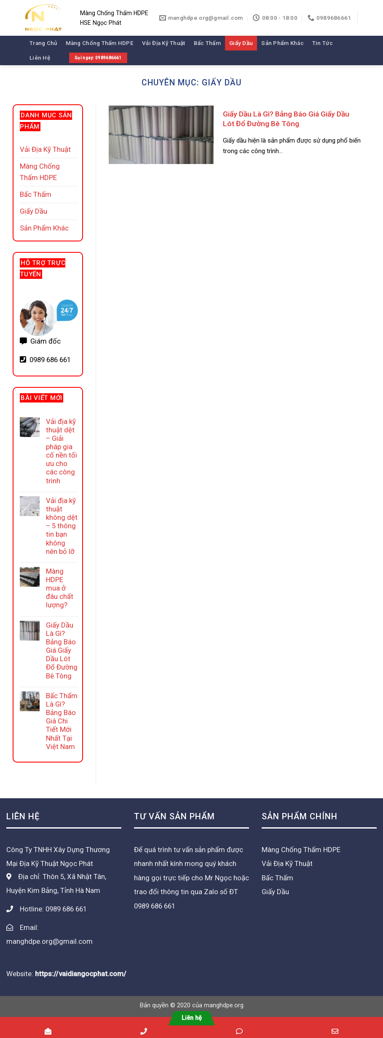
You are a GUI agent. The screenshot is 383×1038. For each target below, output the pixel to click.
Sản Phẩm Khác (282, 43)
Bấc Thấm (207, 43)
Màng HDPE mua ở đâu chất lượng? (59, 588)
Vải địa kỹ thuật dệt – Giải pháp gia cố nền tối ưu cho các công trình (61, 451)
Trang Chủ (43, 43)
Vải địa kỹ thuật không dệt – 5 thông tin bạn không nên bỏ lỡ (62, 526)
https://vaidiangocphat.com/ (80, 973)
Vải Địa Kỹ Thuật (163, 43)
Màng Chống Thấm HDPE (100, 43)
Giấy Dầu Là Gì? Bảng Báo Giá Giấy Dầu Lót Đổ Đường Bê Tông (62, 650)
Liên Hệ (39, 58)
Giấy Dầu (241, 43)
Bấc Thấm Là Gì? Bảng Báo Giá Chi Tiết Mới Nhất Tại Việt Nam (62, 721)
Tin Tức (322, 43)
